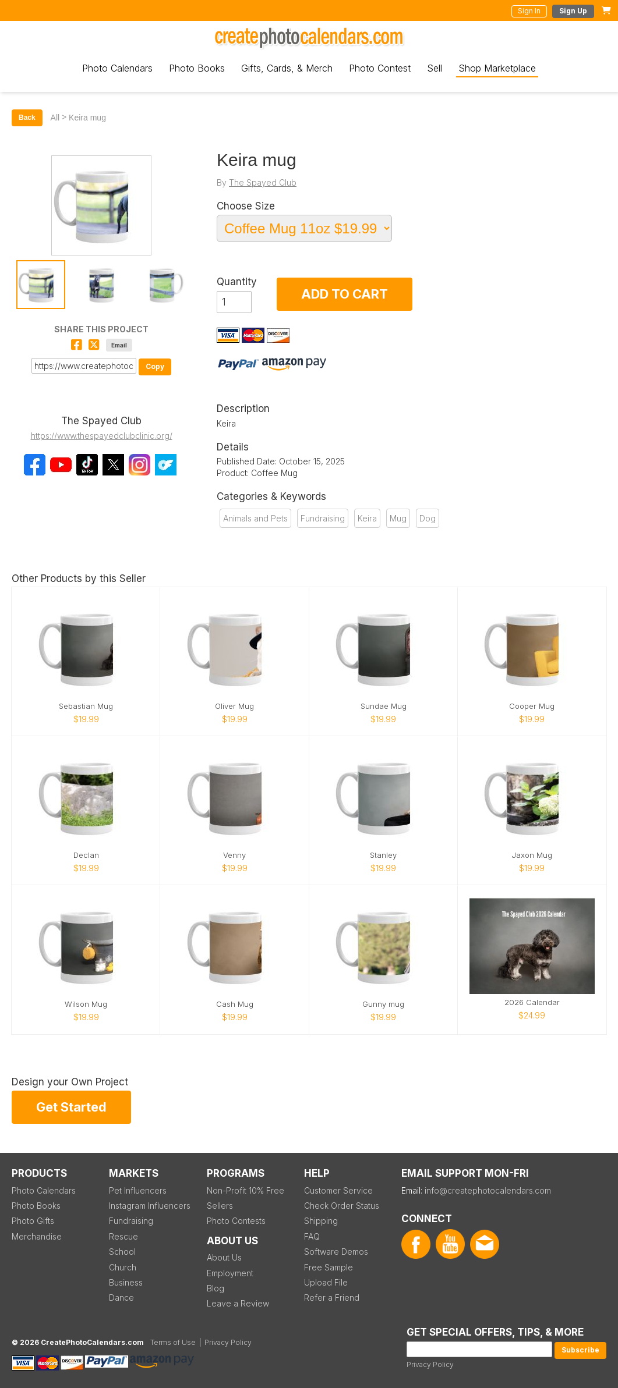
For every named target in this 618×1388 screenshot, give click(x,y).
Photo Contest (380, 68)
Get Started (71, 1106)
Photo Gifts (33, 1221)
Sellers (220, 1205)
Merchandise (37, 1236)
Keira (367, 518)
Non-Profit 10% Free (245, 1190)
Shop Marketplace (497, 68)
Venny (234, 855)
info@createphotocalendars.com (488, 1190)
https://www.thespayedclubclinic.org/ (101, 436)
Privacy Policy (430, 1364)
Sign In (529, 10)
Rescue (123, 1236)
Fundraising (323, 518)
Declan (86, 855)
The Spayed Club (262, 182)
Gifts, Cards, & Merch (287, 68)
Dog (427, 518)
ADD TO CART (344, 293)
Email (119, 345)
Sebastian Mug (86, 706)
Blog (215, 1288)
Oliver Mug (234, 706)
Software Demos (336, 1251)
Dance (121, 1297)
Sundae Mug (384, 706)
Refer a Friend (331, 1297)
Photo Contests (236, 1221)
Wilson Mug (86, 1004)
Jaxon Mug (531, 855)
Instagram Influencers (149, 1205)
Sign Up (573, 10)
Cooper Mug (532, 706)
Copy (155, 366)
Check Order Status (341, 1205)
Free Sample (328, 1267)
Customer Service (338, 1190)
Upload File (326, 1282)
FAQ (312, 1236)
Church (122, 1267)
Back (27, 117)
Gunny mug (383, 1004)
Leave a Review (238, 1303)
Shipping (321, 1221)
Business (126, 1282)
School (122, 1251)
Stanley (383, 855)
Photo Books (197, 68)
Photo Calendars (117, 68)
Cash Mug (234, 1004)
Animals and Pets (255, 518)
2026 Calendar (532, 1002)
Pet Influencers (138, 1190)
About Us (224, 1257)
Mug (398, 518)
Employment (230, 1273)
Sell (434, 68)
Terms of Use (173, 1342)
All (55, 117)
